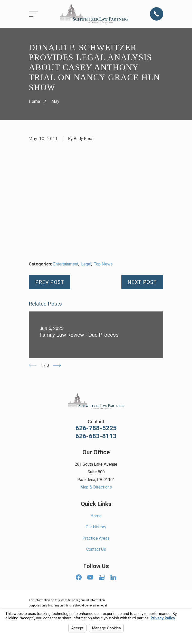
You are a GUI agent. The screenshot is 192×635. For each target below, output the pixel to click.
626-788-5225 (96, 428)
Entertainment (65, 264)
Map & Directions (96, 487)
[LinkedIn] (113, 577)
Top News (103, 264)
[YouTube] (90, 577)
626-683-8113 (96, 436)
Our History (96, 526)
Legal (86, 264)
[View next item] (57, 365)
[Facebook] (79, 577)
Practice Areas (96, 538)
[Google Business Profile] (102, 577)
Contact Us (96, 549)
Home (96, 515)
